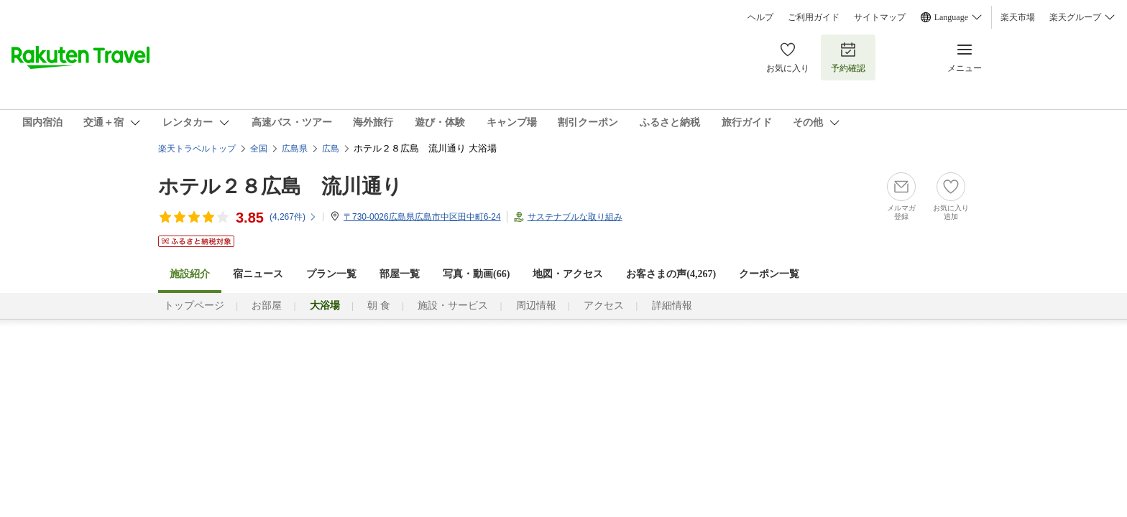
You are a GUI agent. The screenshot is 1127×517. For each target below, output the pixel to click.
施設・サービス (453, 305)
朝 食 (378, 305)
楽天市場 (1017, 17)
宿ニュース (258, 274)
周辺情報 (536, 305)
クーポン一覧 (769, 274)
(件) (293, 217)
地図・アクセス (568, 274)
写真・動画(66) (476, 274)
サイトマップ (880, 17)
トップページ (194, 305)
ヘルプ (760, 17)
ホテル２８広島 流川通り (280, 186)
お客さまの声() (671, 274)
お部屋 (267, 305)
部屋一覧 (400, 274)
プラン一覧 (331, 274)
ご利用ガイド (814, 17)
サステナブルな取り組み (575, 217)
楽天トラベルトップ (197, 149)
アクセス (604, 305)
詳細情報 (672, 305)
